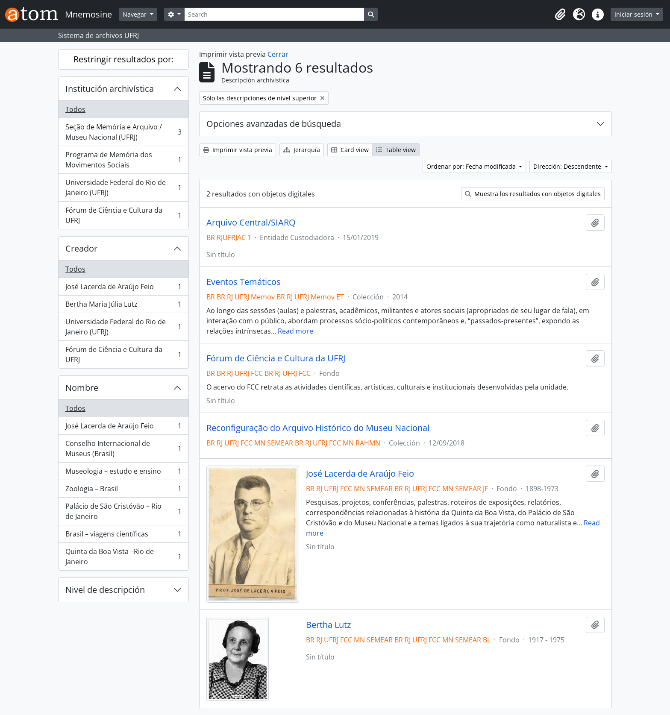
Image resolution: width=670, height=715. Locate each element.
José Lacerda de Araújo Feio (123, 288)
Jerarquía (301, 150)
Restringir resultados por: (123, 59)
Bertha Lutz (328, 625)
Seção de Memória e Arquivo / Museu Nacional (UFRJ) (123, 132)
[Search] (274, 14)
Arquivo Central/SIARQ (251, 222)
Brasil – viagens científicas (123, 536)
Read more (295, 331)
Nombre (81, 387)
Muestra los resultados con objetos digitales (533, 194)
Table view (396, 150)
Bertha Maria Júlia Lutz (123, 306)
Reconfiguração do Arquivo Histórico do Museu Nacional (317, 428)
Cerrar (277, 54)
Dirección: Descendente (568, 166)
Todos (75, 109)
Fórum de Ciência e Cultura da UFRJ (123, 215)
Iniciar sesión (634, 14)
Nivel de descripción (105, 589)
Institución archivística (109, 88)
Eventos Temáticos (243, 282)
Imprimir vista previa (237, 150)
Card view (350, 150)
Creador (81, 248)
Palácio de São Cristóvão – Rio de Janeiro (123, 511)
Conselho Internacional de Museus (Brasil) (123, 448)
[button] (560, 14)
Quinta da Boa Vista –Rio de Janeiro (123, 556)
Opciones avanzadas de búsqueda (273, 123)
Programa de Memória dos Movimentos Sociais (123, 160)
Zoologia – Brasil (123, 491)
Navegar (135, 14)
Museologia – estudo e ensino (123, 473)
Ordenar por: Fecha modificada (471, 166)
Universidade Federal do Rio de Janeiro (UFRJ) (123, 187)
